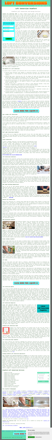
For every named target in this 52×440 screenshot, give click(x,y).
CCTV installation (17, 393)
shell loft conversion (18, 49)
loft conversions (20, 70)
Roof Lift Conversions (42, 410)
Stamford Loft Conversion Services (13, 370)
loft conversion (7, 18)
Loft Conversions (23, 411)
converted (25, 44)
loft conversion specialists (20, 327)
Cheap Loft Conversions (10, 409)
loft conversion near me (33, 320)
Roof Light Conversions (41, 414)
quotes (25, 288)
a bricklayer (26, 394)
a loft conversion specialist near (28, 319)
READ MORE (11, 197)
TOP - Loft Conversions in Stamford (10, 425)
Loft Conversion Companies (29, 409)
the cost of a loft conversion (17, 311)
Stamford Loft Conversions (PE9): (10, 13)
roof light (47, 134)
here (13, 351)
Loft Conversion (31, 411)
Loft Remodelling (19, 409)
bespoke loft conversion (44, 332)
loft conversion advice (31, 328)
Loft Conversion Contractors (14, 412)
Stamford (19, 101)
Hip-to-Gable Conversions (40, 413)
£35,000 (45, 25)
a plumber (38, 394)
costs (36, 22)
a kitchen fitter (32, 393)
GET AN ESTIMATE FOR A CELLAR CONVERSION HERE (12, 154)
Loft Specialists (22, 410)
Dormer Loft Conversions (41, 409)
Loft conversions (6, 101)
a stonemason (45, 393)
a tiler (14, 395)
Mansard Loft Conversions (13, 411)
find (6, 341)
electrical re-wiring (11, 394)
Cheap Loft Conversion (12, 410)
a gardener (24, 395)
